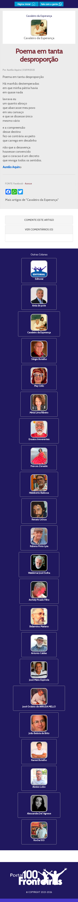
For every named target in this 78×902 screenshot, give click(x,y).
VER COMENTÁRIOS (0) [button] (39, 229)
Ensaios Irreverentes (39, 431)
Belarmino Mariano (39, 618)
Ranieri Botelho (39, 752)
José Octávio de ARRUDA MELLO (39, 698)
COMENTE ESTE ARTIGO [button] (39, 219)
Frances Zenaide (39, 458)
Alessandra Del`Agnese (39, 805)
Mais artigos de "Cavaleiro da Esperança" (32, 200)
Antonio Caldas (39, 645)
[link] (11, 167)
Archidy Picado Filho (39, 591)
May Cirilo (39, 377)
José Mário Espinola (39, 671)
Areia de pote (39, 297)
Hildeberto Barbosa (39, 484)
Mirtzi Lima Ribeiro (39, 404)
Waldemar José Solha (39, 564)
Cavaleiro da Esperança (39, 324)
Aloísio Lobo (39, 778)
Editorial (39, 270)
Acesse (28, 183)
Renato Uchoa (39, 511)
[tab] (39, 220)
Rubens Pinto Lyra (39, 538)
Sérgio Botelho (39, 351)
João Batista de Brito (39, 725)
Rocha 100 (39, 832)
